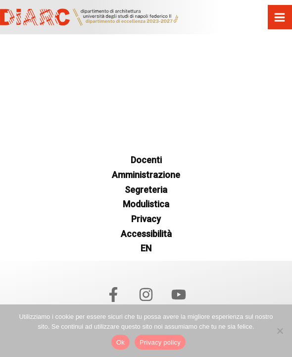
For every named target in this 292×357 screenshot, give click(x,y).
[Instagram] (146, 294)
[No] (280, 331)
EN (146, 248)
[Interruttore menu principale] (280, 17)
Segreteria (146, 189)
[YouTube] (178, 294)
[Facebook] (113, 294)
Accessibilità (146, 234)
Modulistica (146, 204)
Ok (120, 342)
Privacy (146, 219)
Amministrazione (146, 175)
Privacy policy (160, 342)
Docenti (146, 160)
